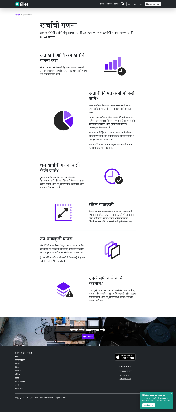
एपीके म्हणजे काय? (125, 379)
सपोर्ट (17, 385)
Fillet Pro (19, 388)
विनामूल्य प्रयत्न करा (152, 4)
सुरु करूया (88, 336)
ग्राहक (17, 378)
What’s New (20, 381)
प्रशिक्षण (18, 374)
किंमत (116, 4)
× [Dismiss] (171, 394)
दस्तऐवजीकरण (20, 360)
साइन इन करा (138, 4)
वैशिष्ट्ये (17, 363)
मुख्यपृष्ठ (18, 356)
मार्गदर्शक (18, 370)
